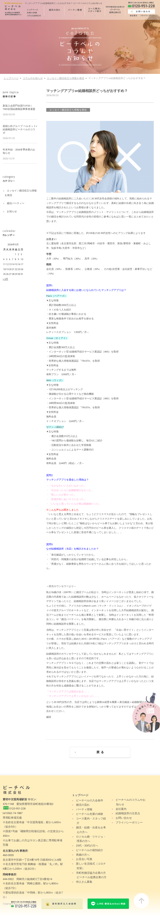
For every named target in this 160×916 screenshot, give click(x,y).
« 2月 (5, 279)
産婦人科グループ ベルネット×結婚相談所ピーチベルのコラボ (20, 129)
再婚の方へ (83, 854)
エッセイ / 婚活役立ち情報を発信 (65, 78)
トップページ (11, 78)
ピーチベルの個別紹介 (89, 850)
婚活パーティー (15, 203)
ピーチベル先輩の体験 (89, 813)
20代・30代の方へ (87, 845)
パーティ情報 (84, 809)
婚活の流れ (83, 804)
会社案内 (121, 808)
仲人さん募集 (84, 881)
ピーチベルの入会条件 (89, 800)
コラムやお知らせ (33, 78)
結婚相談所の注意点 (128, 813)
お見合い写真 (84, 859)
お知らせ (12, 211)
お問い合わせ (124, 817)
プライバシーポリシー (129, 822)
